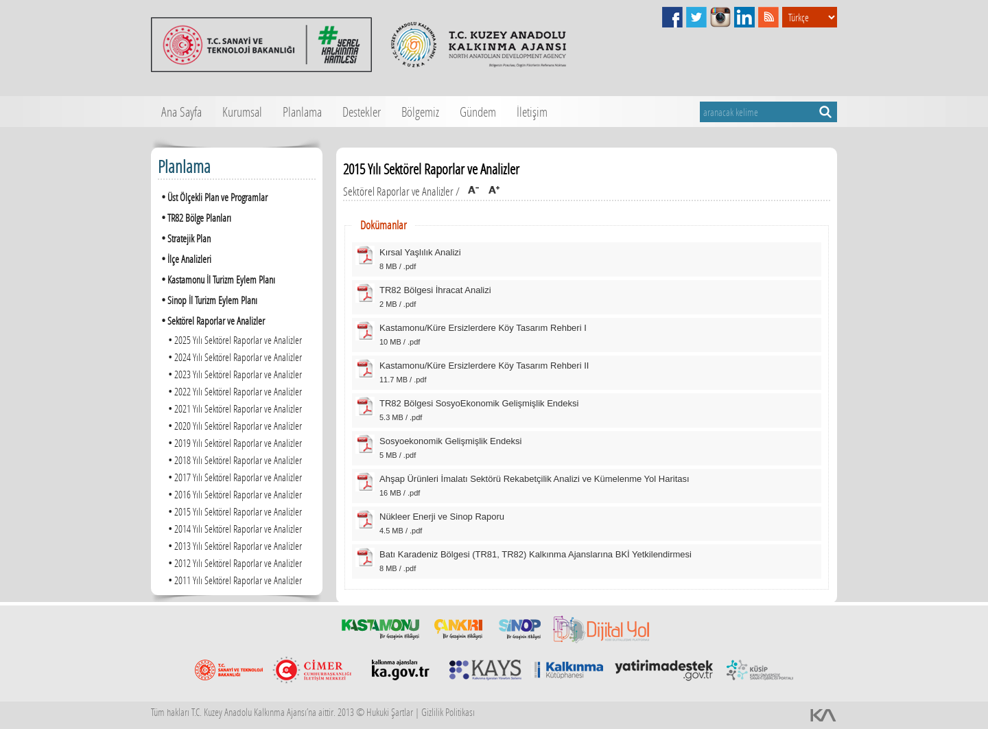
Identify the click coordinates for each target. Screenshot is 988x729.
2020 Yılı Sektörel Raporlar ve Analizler (233, 425)
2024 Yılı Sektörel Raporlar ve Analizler (233, 356)
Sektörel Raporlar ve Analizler (211, 320)
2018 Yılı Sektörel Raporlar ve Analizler (233, 459)
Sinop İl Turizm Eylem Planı (207, 300)
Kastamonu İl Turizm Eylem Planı (216, 279)
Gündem (478, 111)
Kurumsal (242, 111)
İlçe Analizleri (184, 258)
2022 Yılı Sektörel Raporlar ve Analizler (233, 391)
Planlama (302, 111)
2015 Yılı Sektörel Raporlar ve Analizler (233, 511)
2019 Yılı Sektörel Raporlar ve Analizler (233, 442)
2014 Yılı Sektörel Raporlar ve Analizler (233, 528)
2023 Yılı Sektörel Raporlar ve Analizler (233, 374)
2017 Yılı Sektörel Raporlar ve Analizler (233, 477)
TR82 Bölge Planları (194, 217)
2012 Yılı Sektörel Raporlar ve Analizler (233, 562)
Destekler (361, 111)
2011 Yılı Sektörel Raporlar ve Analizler (233, 580)
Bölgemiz (420, 111)
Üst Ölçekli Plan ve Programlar (213, 197)
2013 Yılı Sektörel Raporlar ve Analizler (233, 545)
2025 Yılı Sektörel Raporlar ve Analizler (233, 339)
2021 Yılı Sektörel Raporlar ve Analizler (233, 408)
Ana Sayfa (181, 111)
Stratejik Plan (184, 238)
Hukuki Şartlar (389, 712)
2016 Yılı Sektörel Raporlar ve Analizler (233, 494)
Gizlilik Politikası (448, 712)
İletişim (532, 111)
